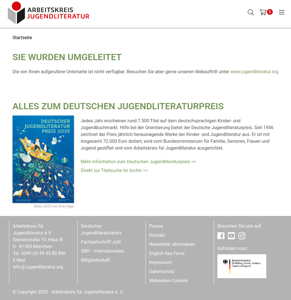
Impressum (160, 262)
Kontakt (157, 235)
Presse (156, 226)
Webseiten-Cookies (168, 280)
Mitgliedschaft (95, 260)
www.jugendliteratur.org (254, 71)
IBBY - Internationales (102, 251)
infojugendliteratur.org (38, 267)
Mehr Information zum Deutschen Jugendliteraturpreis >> (138, 161)
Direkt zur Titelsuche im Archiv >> (114, 170)
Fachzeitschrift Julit (101, 242)
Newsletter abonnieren (172, 244)
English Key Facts (167, 253)
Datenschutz (161, 271)
